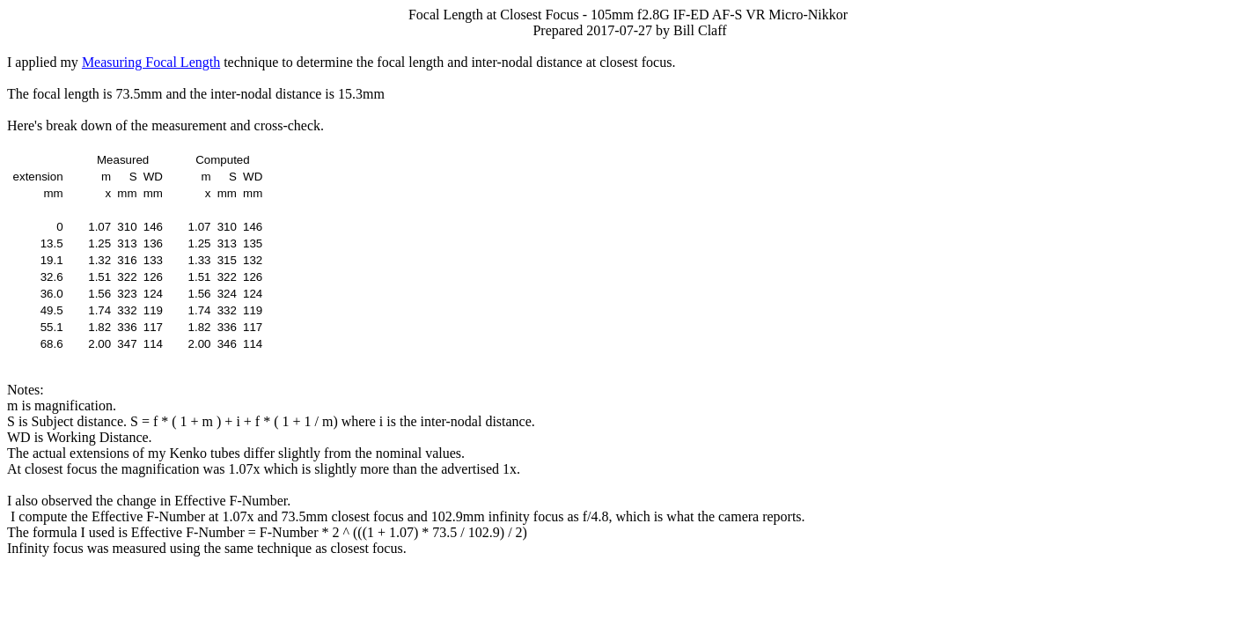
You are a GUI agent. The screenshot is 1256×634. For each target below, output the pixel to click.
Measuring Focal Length (151, 62)
